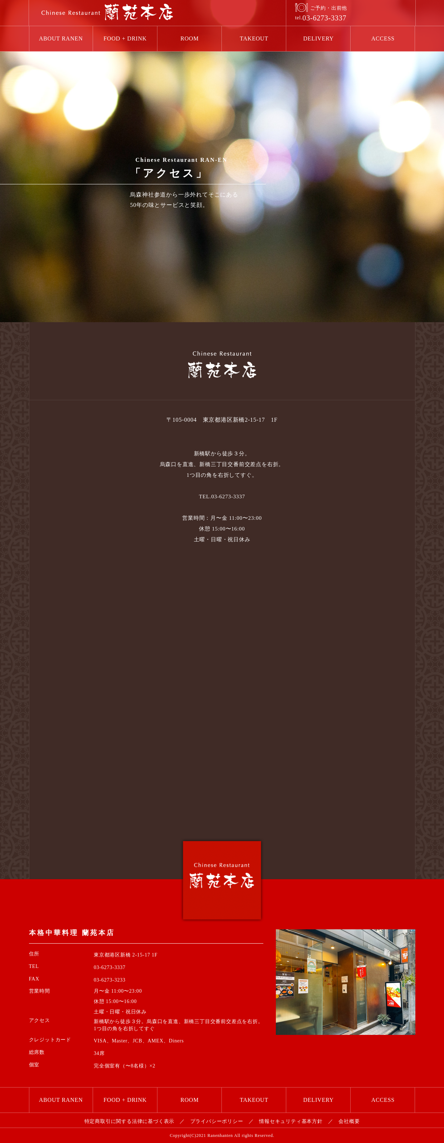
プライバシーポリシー (216, 1121)
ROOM (189, 38)
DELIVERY (318, 38)
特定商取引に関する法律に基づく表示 (129, 1121)
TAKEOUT (254, 38)
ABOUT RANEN (61, 38)
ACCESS (383, 38)
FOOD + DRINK (125, 38)
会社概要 (349, 1121)
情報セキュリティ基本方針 (291, 1121)
